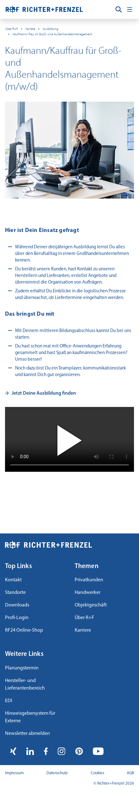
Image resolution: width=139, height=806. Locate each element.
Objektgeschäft (91, 605)
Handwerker (87, 592)
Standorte (15, 592)
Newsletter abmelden (27, 733)
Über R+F (11, 29)
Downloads (17, 605)
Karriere (30, 29)
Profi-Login (17, 617)
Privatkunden (89, 580)
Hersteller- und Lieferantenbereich (25, 684)
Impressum (14, 773)
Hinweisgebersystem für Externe (30, 717)
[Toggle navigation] (129, 9)
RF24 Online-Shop (24, 630)
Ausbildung (50, 29)
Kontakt (13, 580)
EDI (8, 700)
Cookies (97, 773)
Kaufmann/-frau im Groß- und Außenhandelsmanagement (52, 34)
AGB (130, 773)
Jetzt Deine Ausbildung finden (44, 393)
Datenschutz (57, 773)
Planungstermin (22, 668)
